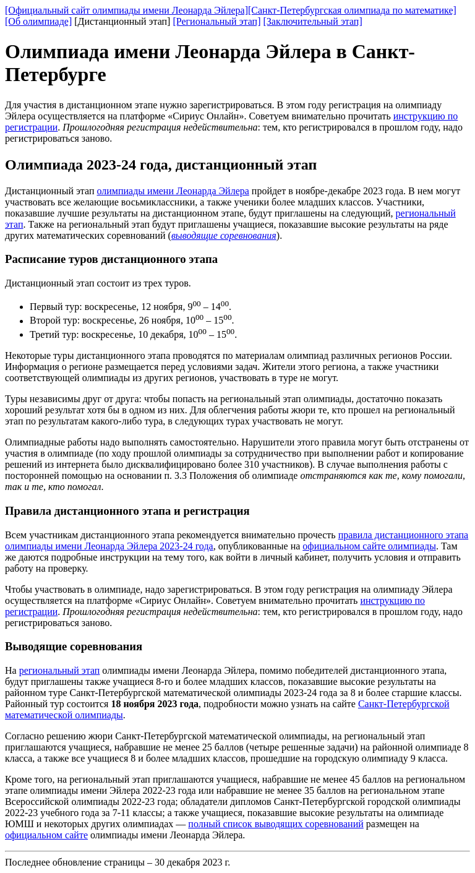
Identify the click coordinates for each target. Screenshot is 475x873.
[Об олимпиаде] (38, 21)
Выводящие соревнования (73, 646)
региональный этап (59, 670)
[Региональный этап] (216, 21)
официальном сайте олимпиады (369, 546)
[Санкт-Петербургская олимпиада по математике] (352, 10)
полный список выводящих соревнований (275, 824)
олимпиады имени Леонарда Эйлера (173, 191)
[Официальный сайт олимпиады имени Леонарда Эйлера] (126, 10)
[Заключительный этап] (312, 21)
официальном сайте (46, 835)
